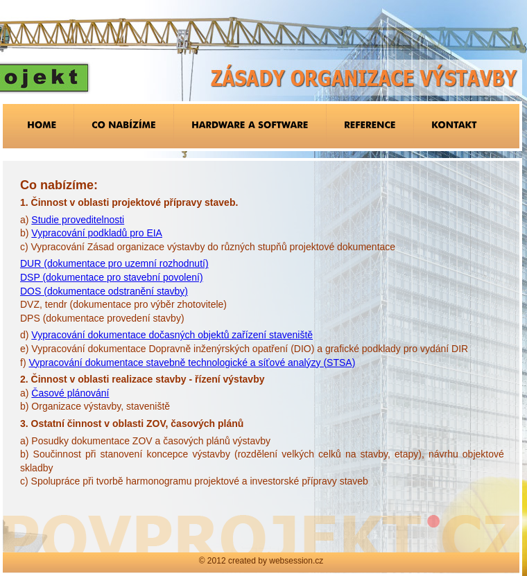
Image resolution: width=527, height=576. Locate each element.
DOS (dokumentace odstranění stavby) (104, 291)
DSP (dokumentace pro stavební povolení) (111, 277)
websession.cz (296, 561)
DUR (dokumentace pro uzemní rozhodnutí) (114, 263)
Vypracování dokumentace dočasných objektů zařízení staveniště (172, 334)
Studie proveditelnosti (77, 219)
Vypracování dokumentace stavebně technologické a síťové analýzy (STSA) (191, 362)
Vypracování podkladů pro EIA (96, 232)
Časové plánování (70, 393)
